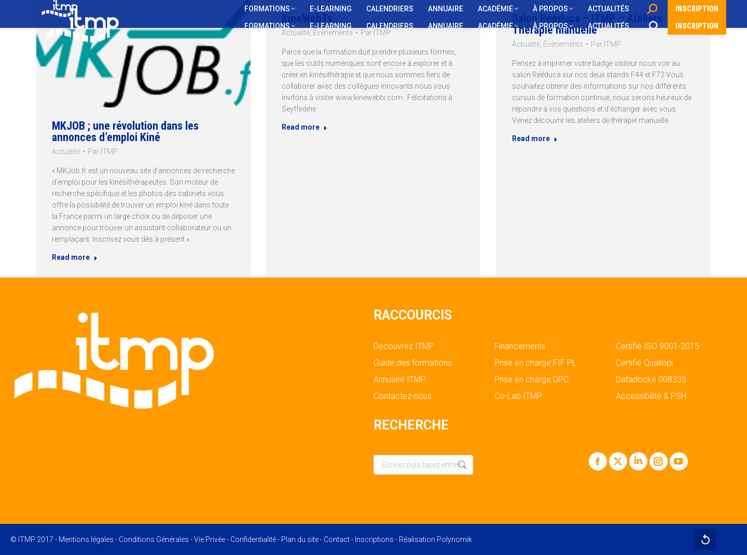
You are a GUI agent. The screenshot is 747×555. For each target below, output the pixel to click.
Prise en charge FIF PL (535, 363)
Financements (520, 346)
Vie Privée (209, 539)
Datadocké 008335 (651, 380)
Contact (337, 539)
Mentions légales (86, 539)
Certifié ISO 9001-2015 (657, 346)
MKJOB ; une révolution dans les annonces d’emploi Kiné (124, 131)
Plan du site (300, 539)
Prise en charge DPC (531, 380)
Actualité (62, 151)
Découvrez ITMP (404, 346)
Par (100, 151)
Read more (71, 262)
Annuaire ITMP (400, 380)
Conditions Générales (154, 539)
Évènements (570, 61)
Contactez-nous (403, 396)
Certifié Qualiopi (644, 363)
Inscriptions (374, 539)
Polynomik (454, 539)
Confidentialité (253, 539)
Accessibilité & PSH (651, 396)
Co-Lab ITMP (518, 396)
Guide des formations (413, 363)
